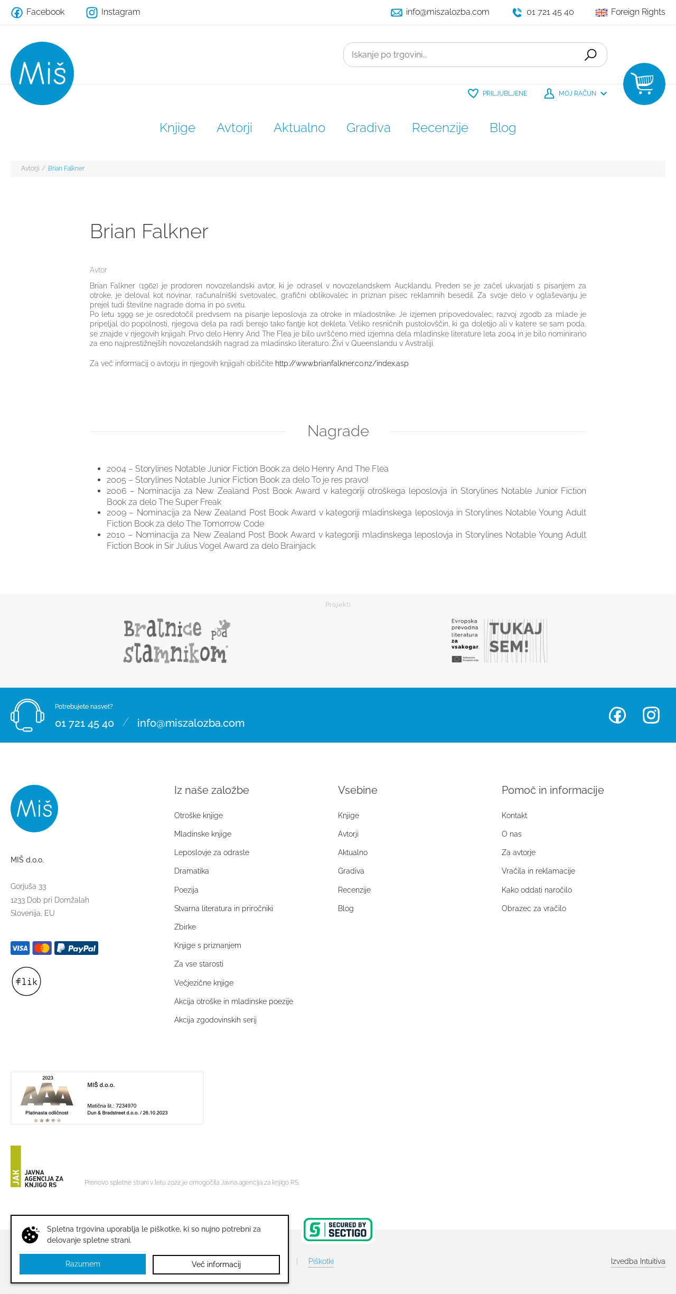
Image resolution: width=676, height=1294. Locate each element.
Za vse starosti (198, 964)
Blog (503, 127)
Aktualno (299, 127)
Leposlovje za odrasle (211, 852)
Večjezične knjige (203, 983)
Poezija (186, 890)
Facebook (617, 715)
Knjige (177, 127)
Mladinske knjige (202, 834)
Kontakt (514, 815)
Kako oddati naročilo (537, 890)
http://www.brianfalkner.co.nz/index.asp (342, 363)
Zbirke (185, 927)
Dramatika (191, 871)
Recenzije (440, 127)
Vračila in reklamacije (538, 871)
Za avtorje (519, 852)
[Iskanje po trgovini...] (458, 55)
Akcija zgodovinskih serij (215, 1020)
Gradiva (368, 127)
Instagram (651, 715)
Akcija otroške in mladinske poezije (233, 1001)
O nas (512, 834)
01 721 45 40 (84, 721)
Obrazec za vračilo (534, 908)
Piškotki (321, 1261)
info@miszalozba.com (191, 721)
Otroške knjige (198, 815)
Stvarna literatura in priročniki (223, 908)
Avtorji (234, 127)
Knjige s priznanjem (207, 945)
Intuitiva (638, 1261)
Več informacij (216, 1264)
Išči (589, 55)
